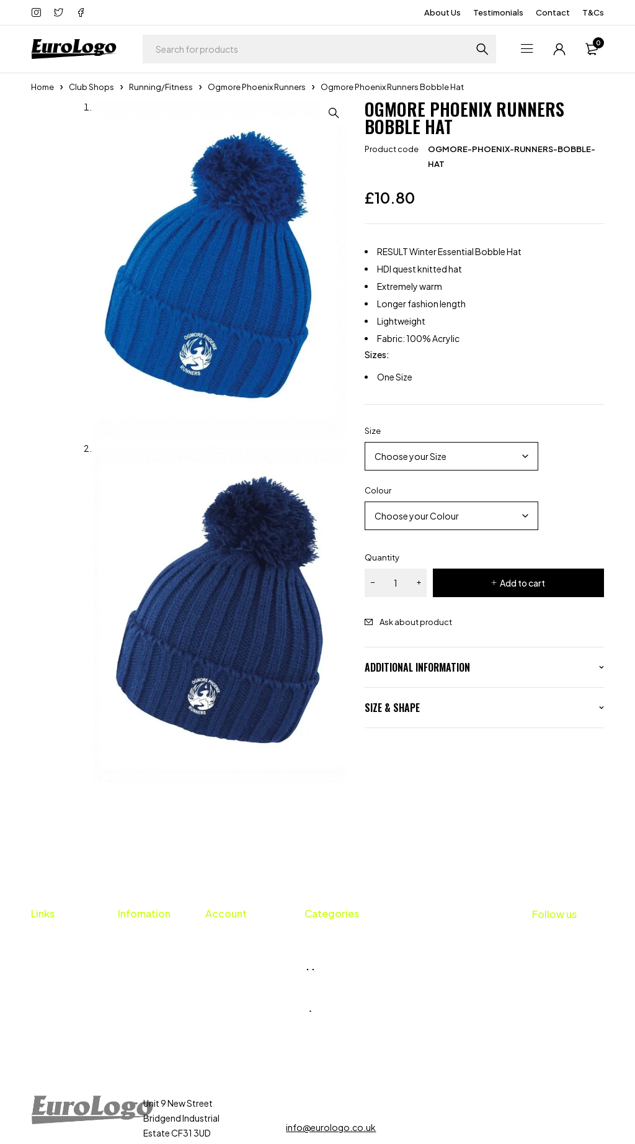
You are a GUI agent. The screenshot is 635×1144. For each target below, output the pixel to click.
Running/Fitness (161, 87)
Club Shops (91, 87)
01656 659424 (329, 1036)
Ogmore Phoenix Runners (257, 87)
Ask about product (416, 622)
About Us (442, 12)
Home (42, 87)
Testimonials (498, 12)
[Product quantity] (396, 583)
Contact (553, 12)
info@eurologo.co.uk (331, 1060)
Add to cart (522, 582)
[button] (333, 113)
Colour (378, 490)
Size (373, 431)
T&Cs (593, 12)
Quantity (382, 557)
